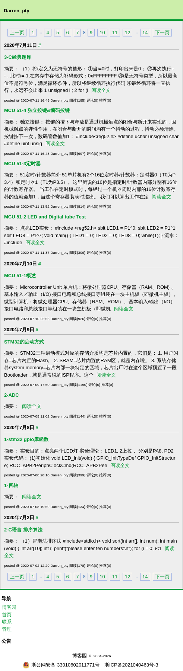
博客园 (9, 607)
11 (114, 32)
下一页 (162, 32)
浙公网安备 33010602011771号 (61, 665)
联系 (7, 621)
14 (145, 32)
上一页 (17, 32)
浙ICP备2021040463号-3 (131, 665)
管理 (7, 629)
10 (102, 32)
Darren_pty (16, 10)
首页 (7, 614)
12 (127, 32)
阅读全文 (101, 90)
